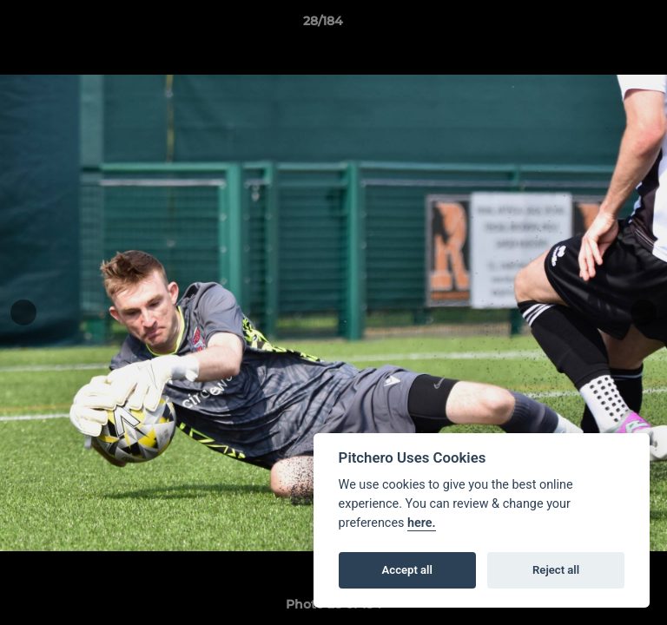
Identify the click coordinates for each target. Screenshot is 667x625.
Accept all (407, 569)
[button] (604, 25)
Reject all (555, 569)
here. (421, 523)
